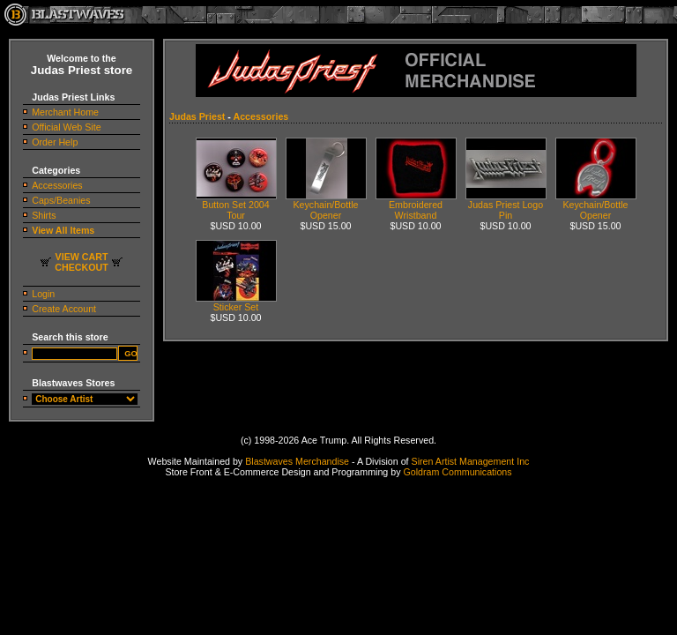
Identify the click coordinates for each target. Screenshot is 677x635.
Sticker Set (236, 302)
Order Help (55, 142)
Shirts (44, 215)
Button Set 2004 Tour (236, 205)
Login (43, 293)
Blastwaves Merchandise (297, 461)
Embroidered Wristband (416, 205)
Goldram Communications (457, 472)
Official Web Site (66, 127)
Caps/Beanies (61, 200)
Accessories (57, 185)
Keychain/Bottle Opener (326, 205)
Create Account (64, 308)
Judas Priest (197, 116)
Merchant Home (65, 112)
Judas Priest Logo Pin (506, 205)
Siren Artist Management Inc (471, 461)
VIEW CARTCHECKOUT (81, 262)
